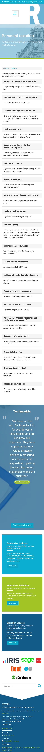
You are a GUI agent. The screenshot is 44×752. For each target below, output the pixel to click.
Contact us (10, 748)
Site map (18, 748)
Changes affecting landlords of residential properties (17, 146)
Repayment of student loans (15, 336)
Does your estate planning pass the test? (21, 195)
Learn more (12, 566)
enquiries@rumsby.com (33, 2)
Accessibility (27, 748)
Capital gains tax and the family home (20, 97)
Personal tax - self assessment (17, 304)
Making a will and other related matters (20, 275)
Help (9, 750)
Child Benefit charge (12, 163)
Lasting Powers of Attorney (15, 261)
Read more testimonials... (22, 525)
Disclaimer (35, 748)
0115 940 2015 (15, 2)
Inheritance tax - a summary (15, 246)
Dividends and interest (13, 179)
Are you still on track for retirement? (19, 81)
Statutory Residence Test (14, 368)
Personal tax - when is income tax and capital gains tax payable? (20, 319)
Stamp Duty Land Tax (12, 352)
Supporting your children (14, 384)
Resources (6, 68)
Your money (14, 68)
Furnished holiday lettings (14, 211)
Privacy (4, 750)
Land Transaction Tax (12, 129)
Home (4, 748)
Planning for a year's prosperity (17, 291)
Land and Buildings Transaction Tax (19, 110)
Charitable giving (10, 224)
